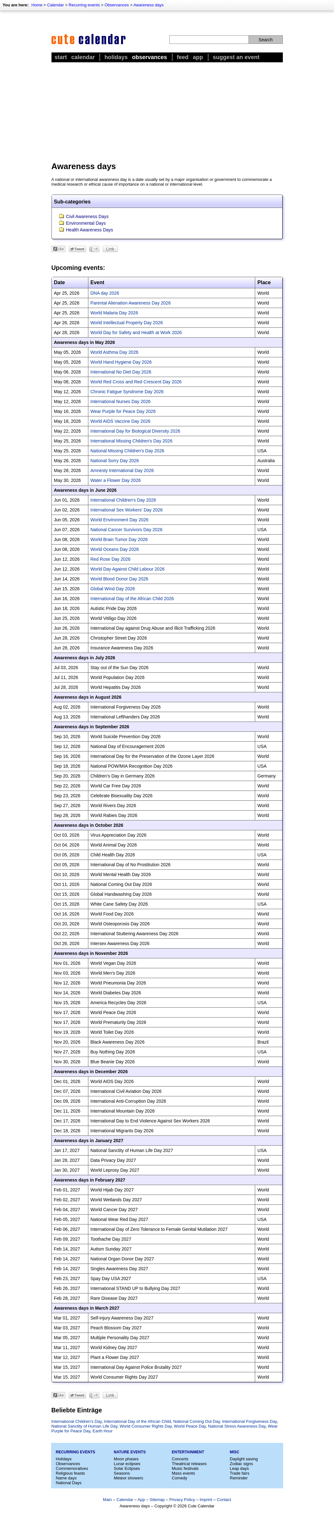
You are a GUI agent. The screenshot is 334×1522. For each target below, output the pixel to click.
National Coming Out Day (196, 1421)
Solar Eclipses (127, 1468)
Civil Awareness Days (87, 216)
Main (107, 1499)
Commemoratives (72, 1468)
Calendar (55, 5)
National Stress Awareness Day (237, 1426)
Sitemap (157, 1499)
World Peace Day (190, 1426)
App (198, 57)
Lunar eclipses (127, 1463)
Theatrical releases (189, 1463)
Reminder (239, 1478)
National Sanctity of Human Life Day (84, 1426)
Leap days (239, 1468)
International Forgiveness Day (249, 1421)
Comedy (179, 1478)
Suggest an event (236, 57)
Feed (182, 57)
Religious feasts (70, 1473)
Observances (117, 5)
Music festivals (185, 1468)
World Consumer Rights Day (146, 1426)
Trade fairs (239, 1473)
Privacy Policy (182, 1499)
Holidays (116, 57)
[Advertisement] (167, 111)
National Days (69, 1482)
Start (61, 57)
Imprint (206, 1499)
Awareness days (148, 5)
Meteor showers (128, 1478)
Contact (224, 1499)
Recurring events (84, 5)
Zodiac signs (241, 1463)
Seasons (122, 1473)
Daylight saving (244, 1459)
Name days (66, 1478)
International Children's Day (76, 1421)
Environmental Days (86, 223)
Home (37, 5)
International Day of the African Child (137, 1421)
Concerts (180, 1459)
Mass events (183, 1473)
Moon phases (126, 1459)
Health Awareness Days (89, 229)
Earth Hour (102, 1431)
